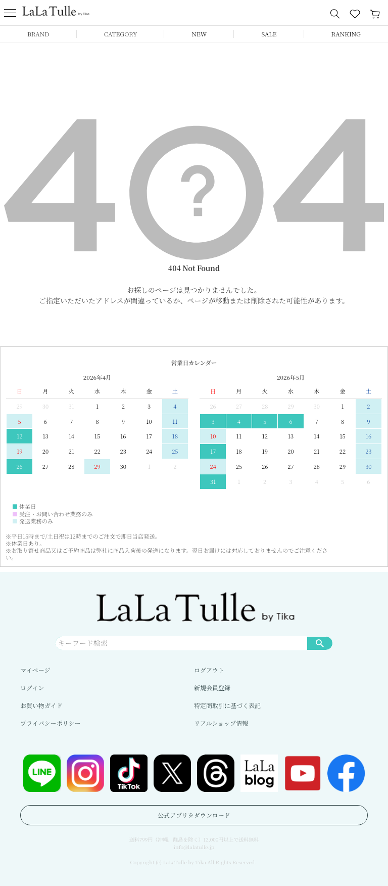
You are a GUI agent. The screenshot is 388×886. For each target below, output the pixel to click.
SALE (268, 33)
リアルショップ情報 (221, 723)
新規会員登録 (212, 687)
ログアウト (209, 670)
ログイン (32, 687)
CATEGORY (120, 33)
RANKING (346, 33)
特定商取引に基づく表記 (227, 705)
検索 (319, 643)
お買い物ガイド (41, 705)
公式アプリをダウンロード (194, 815)
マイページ (35, 670)
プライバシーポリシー (50, 723)
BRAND (38, 33)
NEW (199, 33)
